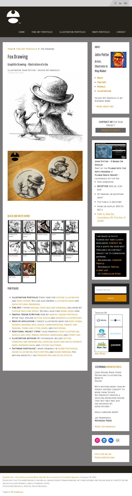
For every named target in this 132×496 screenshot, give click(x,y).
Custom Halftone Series (25, 311)
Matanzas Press (114, 366)
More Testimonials (105, 426)
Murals (101, 86)
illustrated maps (64, 300)
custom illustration (67, 297)
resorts (16, 324)
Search (110, 298)
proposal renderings (51, 335)
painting (48, 341)
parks (44, 328)
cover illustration (68, 331)
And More (100, 353)
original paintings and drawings (48, 307)
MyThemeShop (17, 492)
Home (22, 32)
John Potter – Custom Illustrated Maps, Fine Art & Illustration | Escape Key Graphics (41, 477)
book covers (23, 300)
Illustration (104, 91)
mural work (67, 311)
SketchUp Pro (41, 352)
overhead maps (27, 345)
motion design (42, 317)
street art (74, 335)
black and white (63, 341)
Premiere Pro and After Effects (54, 355)
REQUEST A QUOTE (111, 130)
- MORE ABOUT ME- (104, 106)
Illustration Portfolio (72, 32)
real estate (38, 324)
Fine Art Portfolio (42, 32)
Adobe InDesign (62, 352)
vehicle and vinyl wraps (25, 335)
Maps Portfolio (101, 32)
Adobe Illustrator (22, 352)
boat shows (75, 321)
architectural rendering (26, 304)
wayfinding (59, 328)
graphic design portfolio (63, 314)
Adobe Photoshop (67, 348)
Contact (121, 32)
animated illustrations (68, 317)
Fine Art (101, 82)
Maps (100, 77)
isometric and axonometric (27, 341)
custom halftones (51, 345)
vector (67, 338)
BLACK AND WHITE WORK (18, 216)
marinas (26, 324)
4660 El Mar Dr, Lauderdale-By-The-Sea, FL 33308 (111, 217)
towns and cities (31, 328)
